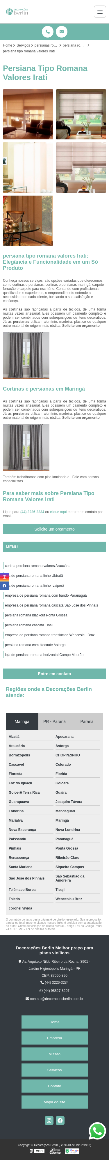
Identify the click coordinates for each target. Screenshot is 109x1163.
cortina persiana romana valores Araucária (37, 566)
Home (54, 1022)
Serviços (54, 1070)
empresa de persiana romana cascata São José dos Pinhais (51, 605)
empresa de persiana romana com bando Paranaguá (46, 595)
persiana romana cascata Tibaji (29, 625)
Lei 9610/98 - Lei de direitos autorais (31, 929)
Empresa (54, 1038)
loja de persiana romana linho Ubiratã (34, 576)
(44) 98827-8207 (54, 991)
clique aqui (58, 512)
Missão (54, 1054)
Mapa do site (54, 1102)
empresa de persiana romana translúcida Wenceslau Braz (50, 635)
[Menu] (100, 11)
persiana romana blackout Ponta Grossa (36, 615)
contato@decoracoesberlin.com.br (54, 999)
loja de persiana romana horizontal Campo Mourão (44, 655)
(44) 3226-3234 (32, 512)
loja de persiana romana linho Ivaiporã (34, 586)
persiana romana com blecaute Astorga (35, 645)
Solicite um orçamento (54, 529)
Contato (54, 1086)
